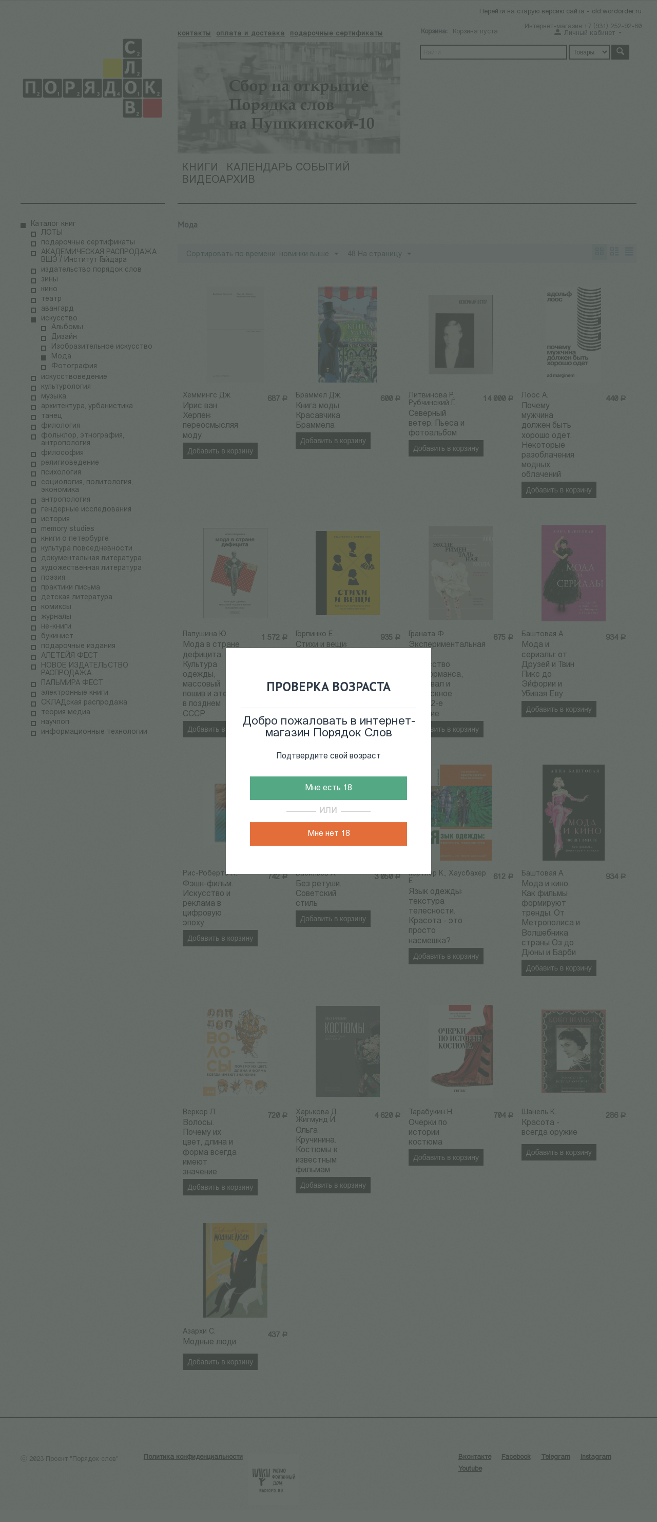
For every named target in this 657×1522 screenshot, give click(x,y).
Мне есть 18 (328, 788)
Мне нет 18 (328, 834)
